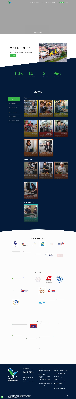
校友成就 (49, 2)
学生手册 (45, 2)
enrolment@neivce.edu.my (28, 377)
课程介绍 (37, 2)
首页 (30, 2)
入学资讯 (41, 2)
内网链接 (53, 2)
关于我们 (33, 2)
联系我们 (57, 2)
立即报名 (61, 2)
